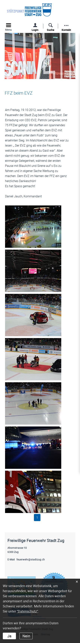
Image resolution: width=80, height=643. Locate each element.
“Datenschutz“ (27, 611)
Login (35, 30)
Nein (26, 635)
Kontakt (66, 30)
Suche (50, 30)
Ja (9, 635)
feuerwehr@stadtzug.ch (30, 559)
